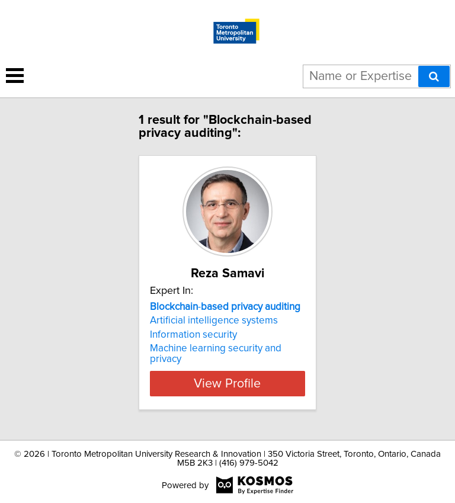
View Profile (227, 383)
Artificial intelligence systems (214, 320)
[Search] (434, 76)
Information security (193, 334)
